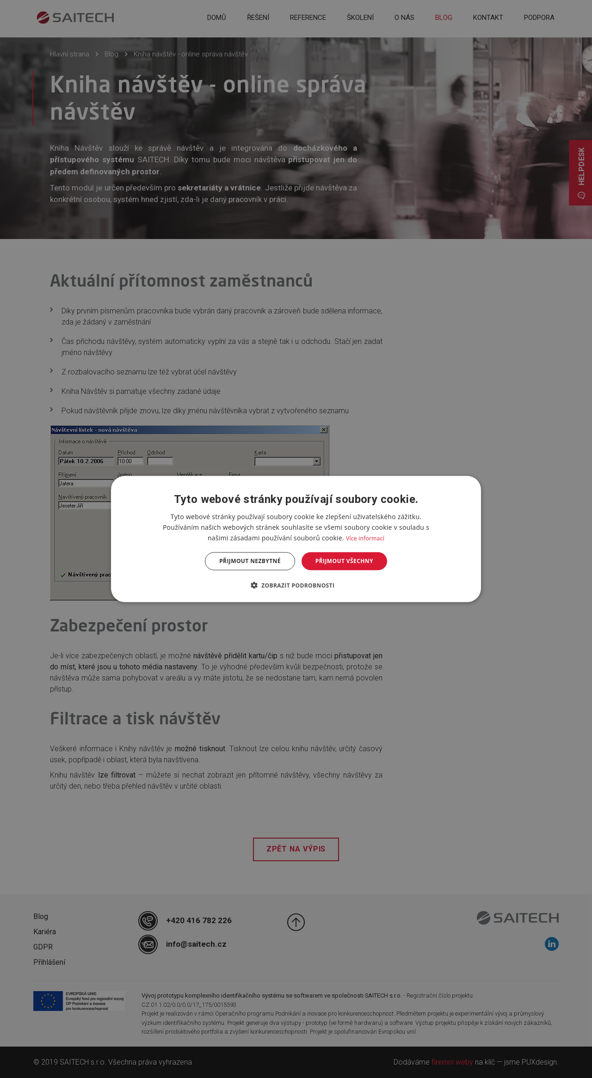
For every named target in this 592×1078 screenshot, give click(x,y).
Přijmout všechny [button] (344, 561)
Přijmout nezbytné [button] (250, 561)
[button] (296, 584)
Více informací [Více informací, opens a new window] (365, 538)
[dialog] (296, 539)
